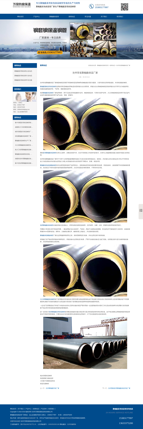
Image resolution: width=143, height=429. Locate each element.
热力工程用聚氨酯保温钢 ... (24, 149)
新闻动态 (72, 16)
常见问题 (88, 16)
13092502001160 (53, 424)
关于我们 (104, 16)
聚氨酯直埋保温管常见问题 (23, 80)
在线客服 (140, 209)
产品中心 (36, 16)
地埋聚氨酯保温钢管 (46, 225)
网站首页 (20, 16)
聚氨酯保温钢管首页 (102, 65)
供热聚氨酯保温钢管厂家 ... (24, 136)
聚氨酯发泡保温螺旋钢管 (48, 165)
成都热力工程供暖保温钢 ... (24, 127)
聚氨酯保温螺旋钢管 (46, 235)
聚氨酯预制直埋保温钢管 (48, 86)
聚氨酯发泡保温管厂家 (30, 418)
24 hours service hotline (119, 412)
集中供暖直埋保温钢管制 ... (24, 122)
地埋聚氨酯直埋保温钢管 (57, 312)
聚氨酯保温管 (54, 16)
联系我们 (120, 16)
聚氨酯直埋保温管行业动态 (23, 75)
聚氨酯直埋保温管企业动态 (23, 71)
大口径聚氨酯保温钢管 (47, 299)
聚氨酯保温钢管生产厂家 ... (24, 140)
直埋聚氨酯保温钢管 (49, 153)
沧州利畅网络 (71, 424)
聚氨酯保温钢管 (48, 93)
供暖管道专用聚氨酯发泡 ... (24, 158)
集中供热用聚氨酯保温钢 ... (24, 163)
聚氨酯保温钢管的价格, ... (23, 154)
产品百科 (44, 409)
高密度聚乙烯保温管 (46, 378)
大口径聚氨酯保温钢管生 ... (24, 145)
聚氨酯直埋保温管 (66, 418)
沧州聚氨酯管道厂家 (52, 388)
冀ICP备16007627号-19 (28, 424)
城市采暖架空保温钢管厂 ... (24, 131)
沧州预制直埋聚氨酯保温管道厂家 (119, 388)
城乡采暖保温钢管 (46, 375)
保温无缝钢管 (44, 383)
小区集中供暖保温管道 (47, 381)
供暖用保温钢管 (15, 421)
